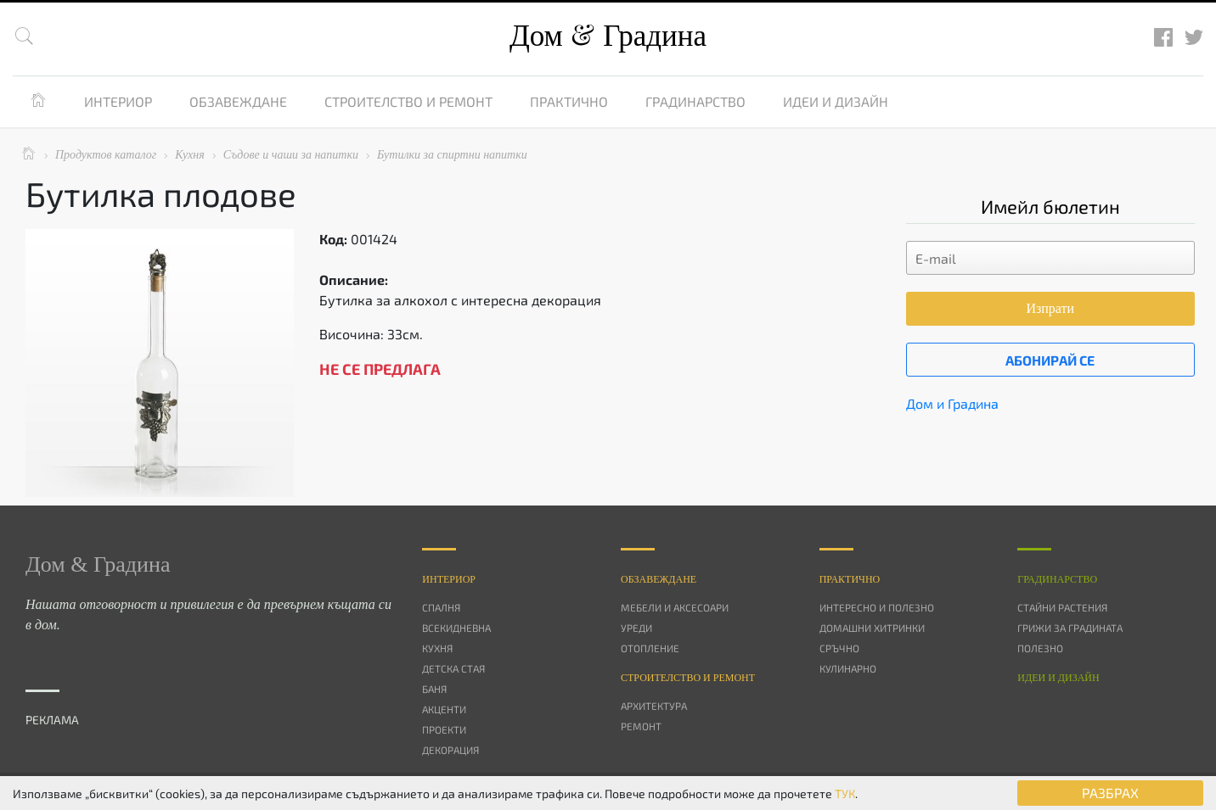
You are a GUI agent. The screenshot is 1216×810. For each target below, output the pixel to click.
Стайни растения (1062, 607)
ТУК (845, 793)
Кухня (437, 648)
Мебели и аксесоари (675, 607)
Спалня (441, 607)
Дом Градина (608, 36)
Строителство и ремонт (408, 101)
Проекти (444, 729)
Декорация (450, 750)
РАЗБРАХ (1110, 793)
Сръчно (839, 648)
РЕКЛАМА (52, 719)
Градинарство (695, 101)
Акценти (444, 709)
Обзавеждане (238, 101)
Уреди (636, 628)
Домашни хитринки (872, 628)
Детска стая (453, 668)
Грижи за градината (1070, 628)
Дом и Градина (952, 403)
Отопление (650, 648)
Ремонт (641, 726)
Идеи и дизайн (835, 101)
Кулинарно (847, 668)
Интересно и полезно (876, 607)
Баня (434, 689)
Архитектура (654, 706)
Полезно (1040, 648)
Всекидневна (456, 628)
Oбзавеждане (658, 579)
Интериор (118, 101)
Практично (569, 101)
